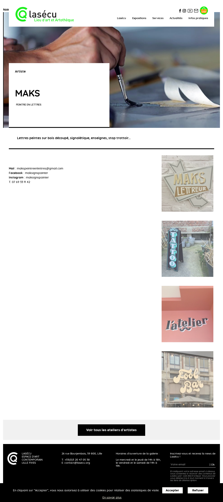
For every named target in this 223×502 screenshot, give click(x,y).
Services (157, 18)
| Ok (212, 464)
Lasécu (121, 18)
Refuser (198, 490)
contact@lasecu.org (77, 463)
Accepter (172, 490)
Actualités (176, 18)
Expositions (139, 18)
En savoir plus (112, 497)
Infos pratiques (198, 18)
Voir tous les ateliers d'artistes (111, 430)
